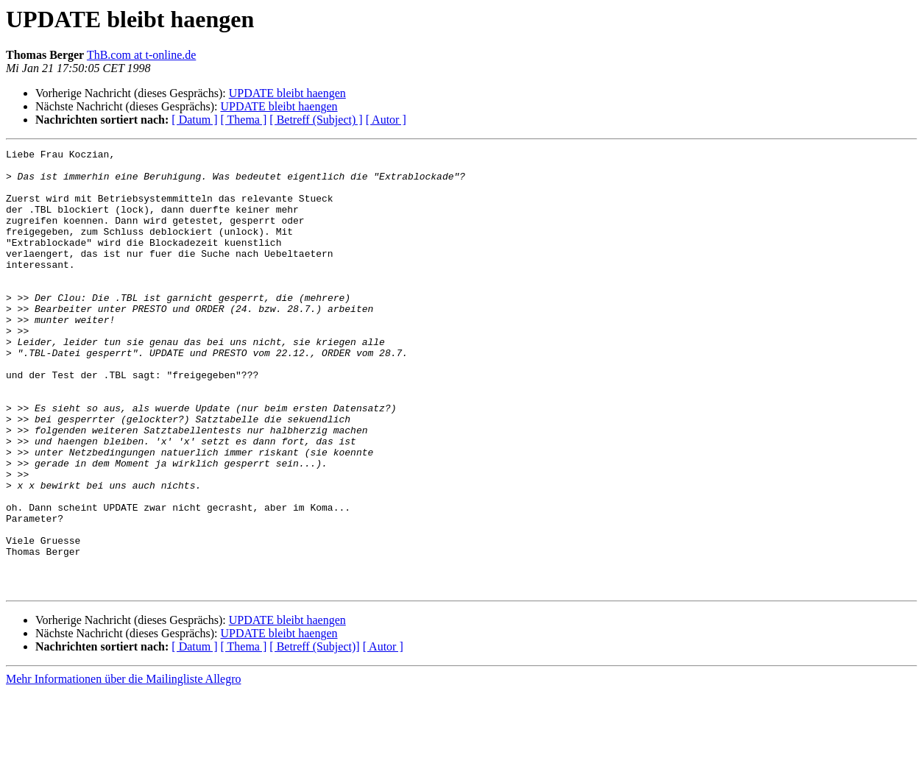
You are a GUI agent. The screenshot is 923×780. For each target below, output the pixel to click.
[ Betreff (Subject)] (314, 734)
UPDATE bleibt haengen (287, 93)
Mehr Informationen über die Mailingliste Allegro (123, 767)
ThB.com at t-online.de (141, 55)
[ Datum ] (194, 119)
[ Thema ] (244, 119)
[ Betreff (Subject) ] (315, 119)
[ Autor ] (386, 119)
